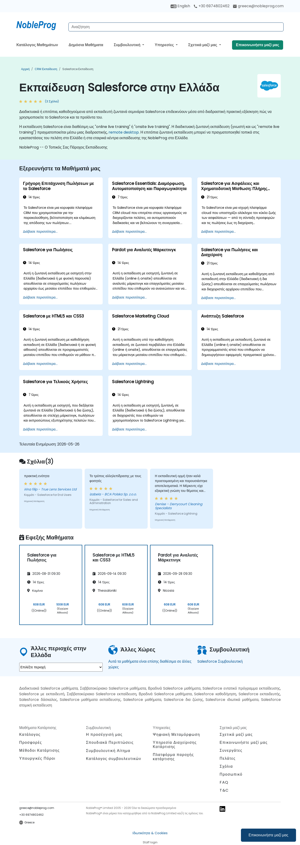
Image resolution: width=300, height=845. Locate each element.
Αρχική (25, 69)
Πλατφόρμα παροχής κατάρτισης (173, 757)
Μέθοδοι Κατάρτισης (39, 750)
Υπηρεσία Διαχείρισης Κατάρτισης (175, 744)
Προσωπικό (231, 774)
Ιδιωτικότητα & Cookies (149, 833)
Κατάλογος (30, 734)
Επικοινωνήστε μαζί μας (269, 835)
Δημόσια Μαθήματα (85, 45)
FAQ (224, 782)
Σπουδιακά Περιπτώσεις (110, 742)
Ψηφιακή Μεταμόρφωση (176, 734)
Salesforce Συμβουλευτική (220, 661)
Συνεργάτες (231, 750)
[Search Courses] (176, 26)
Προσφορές (30, 742)
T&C (224, 790)
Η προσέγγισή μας (104, 734)
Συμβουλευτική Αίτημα (108, 751)
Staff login (150, 842)
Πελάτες (228, 758)
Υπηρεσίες (165, 45)
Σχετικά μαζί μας (203, 45)
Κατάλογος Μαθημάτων (37, 45)
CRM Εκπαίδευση (46, 69)
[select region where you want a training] (61, 667)
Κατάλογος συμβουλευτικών (113, 758)
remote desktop (124, 132)
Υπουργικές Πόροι (37, 758)
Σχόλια (226, 766)
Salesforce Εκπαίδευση (77, 69)
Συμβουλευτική (127, 45)
